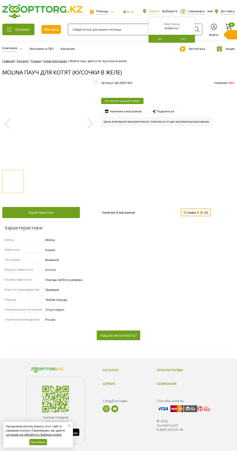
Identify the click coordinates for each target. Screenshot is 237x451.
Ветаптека (192, 48)
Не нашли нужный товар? (122, 101)
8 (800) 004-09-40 (170, 429)
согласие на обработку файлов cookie (34, 434)
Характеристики (41, 212)
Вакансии (68, 49)
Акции (226, 48)
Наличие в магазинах (118, 212)
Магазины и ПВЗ (42, 49)
